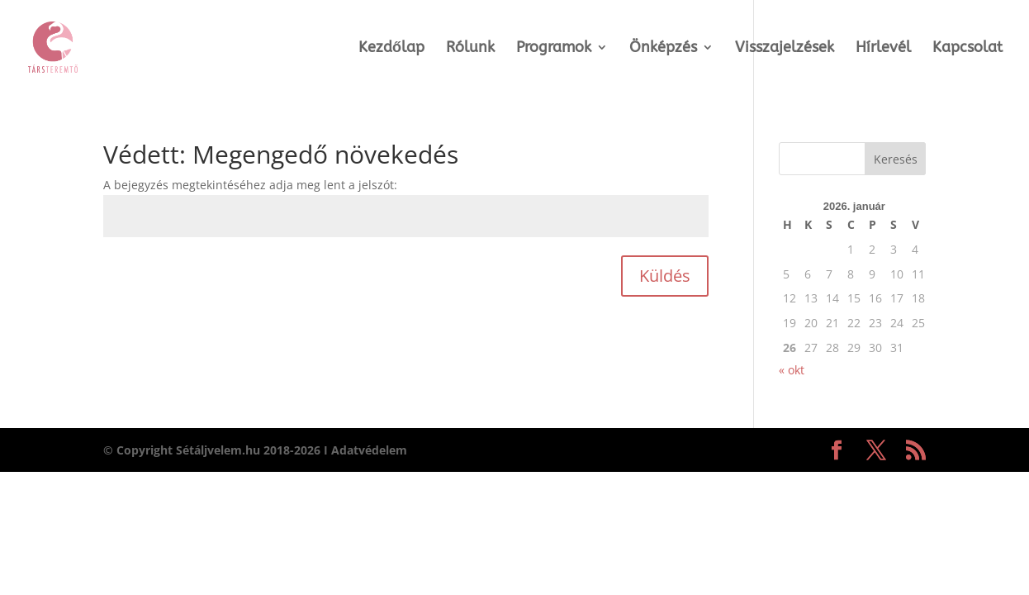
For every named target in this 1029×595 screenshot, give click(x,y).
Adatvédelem (369, 450)
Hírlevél (883, 48)
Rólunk (470, 48)
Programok (553, 48)
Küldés (664, 275)
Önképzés (663, 48)
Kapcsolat (967, 48)
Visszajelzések (784, 48)
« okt (791, 370)
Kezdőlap (391, 48)
